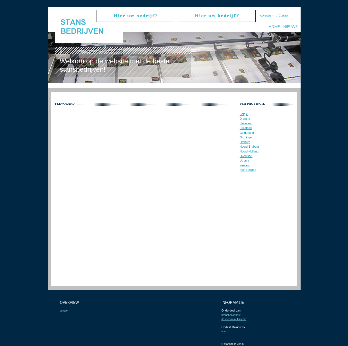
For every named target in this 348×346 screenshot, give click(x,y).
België (244, 114)
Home (274, 26)
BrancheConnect (231, 314)
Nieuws (290, 26)
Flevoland (246, 123)
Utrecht (244, 160)
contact (64, 310)
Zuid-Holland (248, 170)
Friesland (246, 128)
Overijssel (246, 156)
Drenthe (245, 118)
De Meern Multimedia (234, 319)
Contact (283, 15)
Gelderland (247, 133)
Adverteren (266, 15)
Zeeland (245, 165)
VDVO (224, 331)
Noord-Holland (249, 151)
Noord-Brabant (249, 146)
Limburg (245, 142)
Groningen (246, 137)
